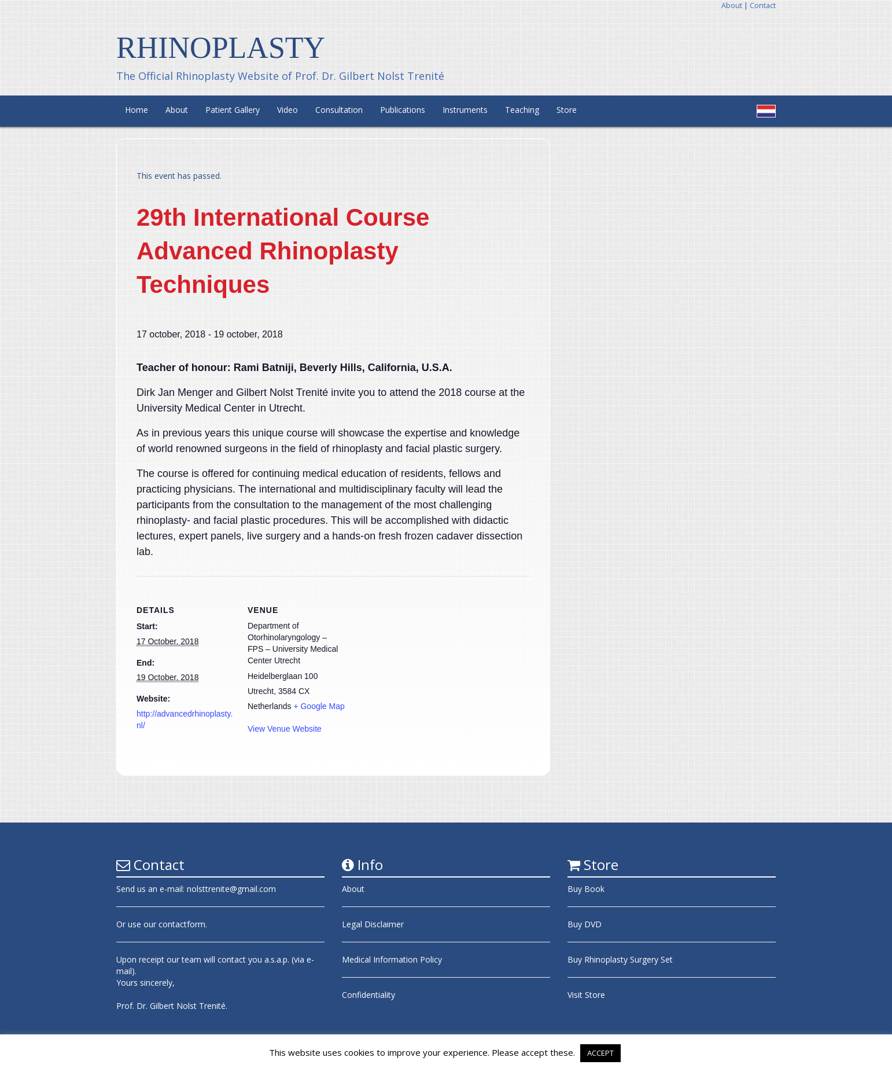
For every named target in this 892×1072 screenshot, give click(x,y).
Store (566, 109)
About (731, 5)
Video (287, 109)
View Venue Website (285, 728)
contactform (182, 924)
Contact (763, 5)
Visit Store (586, 994)
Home (136, 109)
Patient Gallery (232, 109)
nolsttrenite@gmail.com (231, 888)
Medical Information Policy (392, 959)
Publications (402, 109)
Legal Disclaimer (373, 924)
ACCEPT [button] (600, 1053)
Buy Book (586, 888)
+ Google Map (318, 706)
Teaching (522, 109)
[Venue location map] (420, 656)
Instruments (465, 109)
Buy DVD (584, 924)
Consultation (339, 109)
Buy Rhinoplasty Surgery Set (620, 959)
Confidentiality (368, 994)
